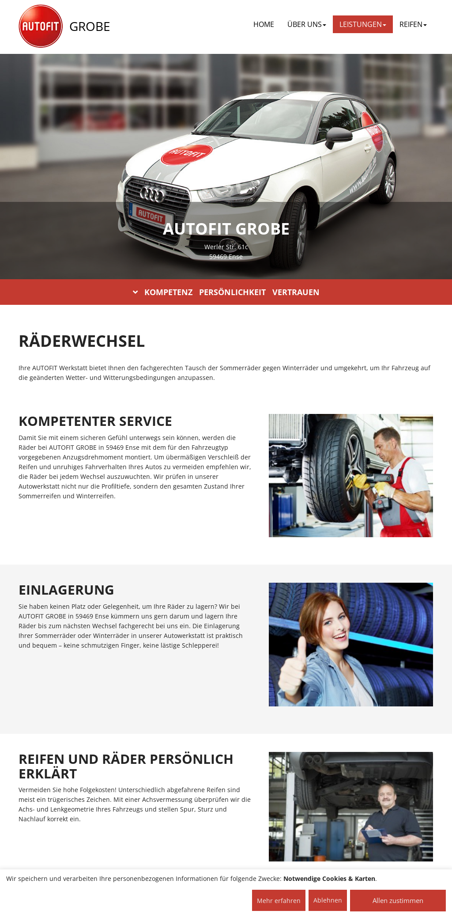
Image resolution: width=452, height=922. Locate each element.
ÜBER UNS (306, 24)
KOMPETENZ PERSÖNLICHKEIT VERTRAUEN (226, 292)
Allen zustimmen (398, 900)
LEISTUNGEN (362, 24)
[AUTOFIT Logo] (40, 26)
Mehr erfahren (279, 900)
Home (263, 24)
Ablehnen (327, 900)
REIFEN (413, 24)
